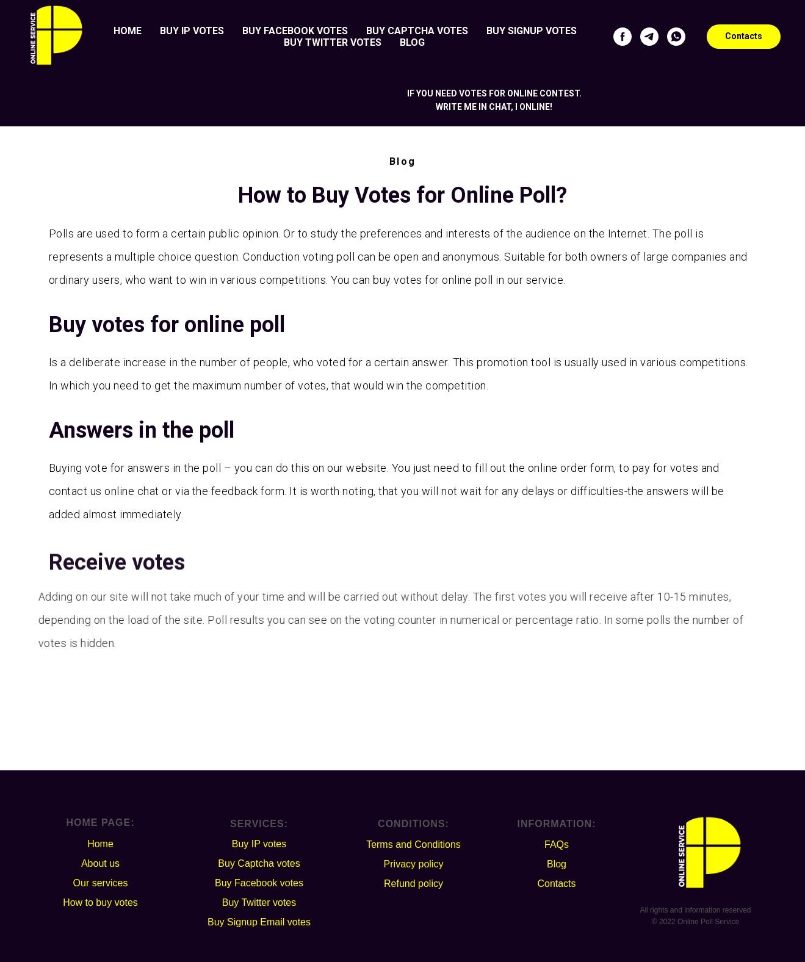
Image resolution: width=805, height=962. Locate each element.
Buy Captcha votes (417, 31)
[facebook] (622, 36)
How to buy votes (100, 902)
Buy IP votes (192, 31)
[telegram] (649, 36)
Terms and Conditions (413, 844)
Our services (100, 883)
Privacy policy (414, 864)
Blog (412, 42)
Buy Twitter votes (332, 42)
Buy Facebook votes (295, 31)
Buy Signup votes (531, 31)
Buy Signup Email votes (259, 922)
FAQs (556, 844)
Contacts (556, 883)
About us (100, 863)
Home (128, 31)
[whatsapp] (676, 36)
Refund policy (413, 883)
